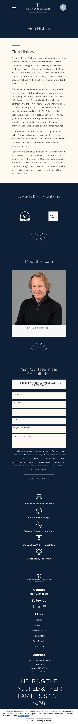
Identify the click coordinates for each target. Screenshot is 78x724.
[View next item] (43, 236)
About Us (39, 625)
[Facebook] (33, 606)
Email (15, 419)
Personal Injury (39, 630)
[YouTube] (44, 606)
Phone (15, 411)
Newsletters (39, 636)
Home (39, 620)
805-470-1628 (39, 593)
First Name (17, 394)
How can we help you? (22, 436)
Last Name (17, 403)
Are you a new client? (21, 428)
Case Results (39, 641)
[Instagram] (39, 606)
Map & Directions (39, 671)
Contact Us (39, 646)
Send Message (39, 479)
